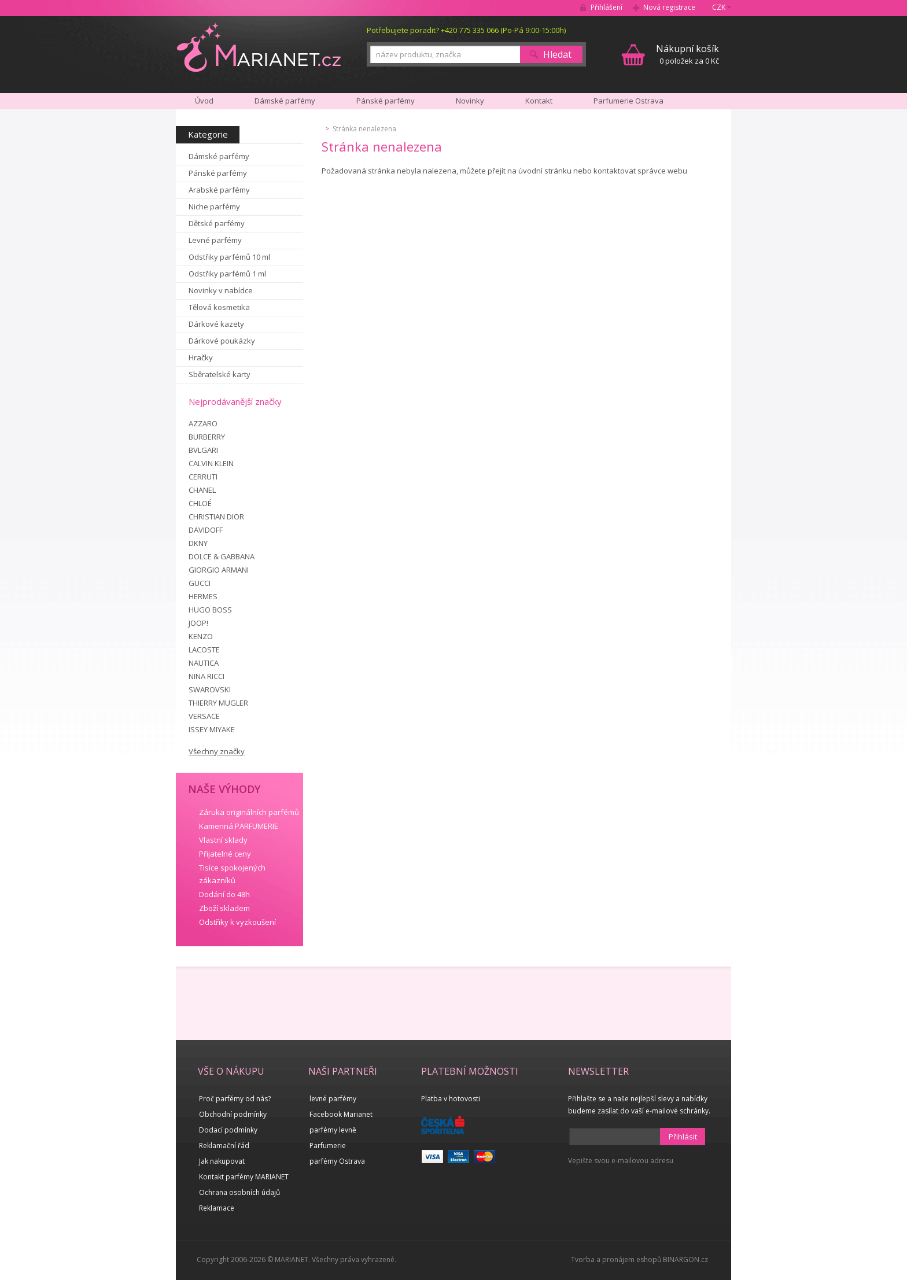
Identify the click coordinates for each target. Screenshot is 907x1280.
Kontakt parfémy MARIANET (244, 1177)
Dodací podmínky (228, 1130)
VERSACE (204, 716)
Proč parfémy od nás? (235, 1099)
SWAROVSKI (210, 689)
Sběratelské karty (219, 374)
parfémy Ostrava (337, 1161)
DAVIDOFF (206, 530)
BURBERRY (207, 436)
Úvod (204, 100)
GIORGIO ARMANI (219, 570)
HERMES (203, 596)
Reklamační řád (224, 1145)
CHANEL (202, 490)
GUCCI (200, 583)
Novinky (470, 100)
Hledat (557, 54)
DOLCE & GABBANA (222, 556)
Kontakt (538, 100)
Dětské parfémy (217, 223)
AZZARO (203, 423)
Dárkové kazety (216, 324)
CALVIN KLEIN (211, 463)
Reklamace (216, 1208)
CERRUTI (203, 476)
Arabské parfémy (219, 190)
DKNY (198, 543)
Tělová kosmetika (219, 307)
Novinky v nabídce (221, 290)
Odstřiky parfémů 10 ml (229, 257)
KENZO (201, 636)
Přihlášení (606, 7)
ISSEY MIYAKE (212, 729)
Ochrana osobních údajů (239, 1192)
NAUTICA (204, 663)
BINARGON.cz (685, 1259)
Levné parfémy (215, 240)
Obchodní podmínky (233, 1114)
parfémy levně (332, 1130)
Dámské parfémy (219, 156)
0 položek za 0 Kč (687, 54)
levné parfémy (332, 1099)
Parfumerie (327, 1145)
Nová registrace (669, 7)
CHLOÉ (200, 503)
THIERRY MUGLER (218, 703)
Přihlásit (683, 1136)
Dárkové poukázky (222, 340)
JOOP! (198, 623)
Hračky (201, 357)
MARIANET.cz (259, 47)
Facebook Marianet (341, 1114)
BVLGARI (203, 450)
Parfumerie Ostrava (628, 100)
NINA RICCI (206, 676)
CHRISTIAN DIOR (216, 516)
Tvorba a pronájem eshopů (616, 1259)
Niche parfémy (214, 206)
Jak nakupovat (222, 1161)
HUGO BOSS (210, 609)
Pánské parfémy (218, 173)
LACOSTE (204, 649)
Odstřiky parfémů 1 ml (227, 273)
